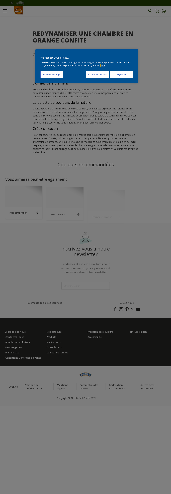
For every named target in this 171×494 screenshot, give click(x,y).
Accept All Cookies (97, 74)
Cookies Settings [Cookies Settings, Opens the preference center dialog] (51, 74)
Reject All (121, 74)
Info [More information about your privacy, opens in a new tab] (103, 65)
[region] (86, 66)
